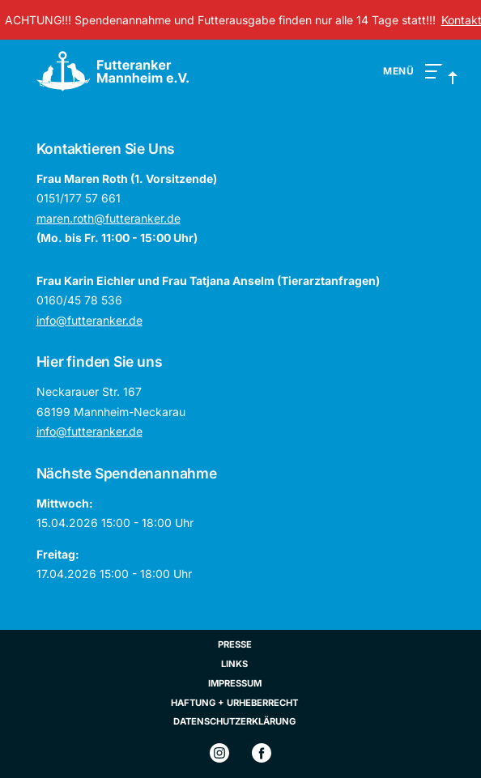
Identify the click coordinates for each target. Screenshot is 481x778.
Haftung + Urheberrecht (234, 702)
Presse (235, 644)
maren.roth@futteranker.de (108, 218)
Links (234, 664)
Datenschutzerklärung (234, 721)
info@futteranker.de (89, 320)
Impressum (235, 683)
